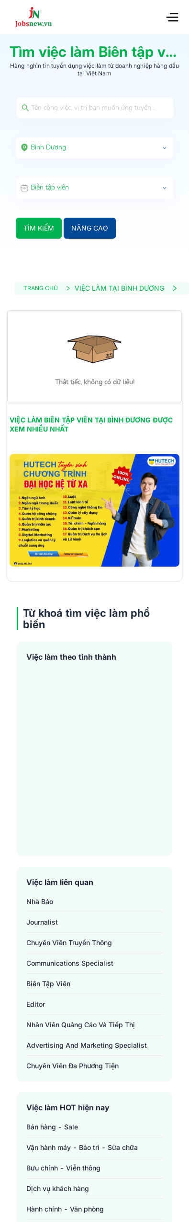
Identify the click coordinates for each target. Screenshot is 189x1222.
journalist (42, 922)
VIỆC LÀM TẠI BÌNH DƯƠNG (126, 288)
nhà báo (39, 901)
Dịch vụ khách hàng (57, 1188)
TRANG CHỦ (47, 288)
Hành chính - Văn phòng (65, 1209)
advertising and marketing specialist (86, 1045)
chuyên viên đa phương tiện (72, 1066)
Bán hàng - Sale (52, 1127)
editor (35, 1004)
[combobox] (94, 147)
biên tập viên (48, 984)
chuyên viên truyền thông (69, 942)
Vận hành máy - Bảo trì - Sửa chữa (82, 1147)
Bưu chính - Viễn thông (63, 1168)
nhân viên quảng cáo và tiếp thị (80, 1025)
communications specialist (69, 963)
